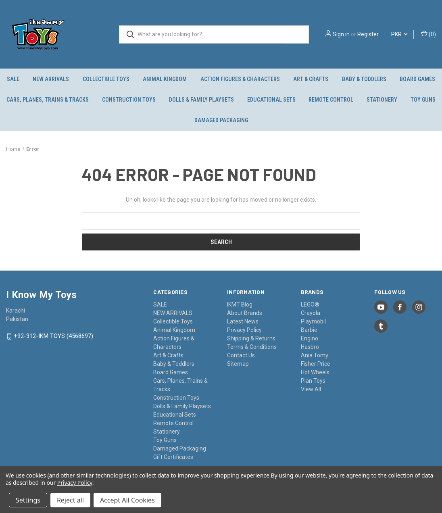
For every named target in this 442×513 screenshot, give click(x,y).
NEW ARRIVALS (51, 79)
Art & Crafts (310, 79)
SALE (13, 79)
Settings (28, 500)
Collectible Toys (106, 79)
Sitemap (238, 364)
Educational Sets (271, 99)
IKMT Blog (239, 304)
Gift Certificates (173, 457)
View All (311, 389)
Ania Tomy (314, 355)
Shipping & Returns (251, 338)
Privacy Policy (244, 330)
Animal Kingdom (165, 79)
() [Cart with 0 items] (428, 34)
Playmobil (313, 321)
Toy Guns (165, 440)
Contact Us (241, 355)
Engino (309, 338)
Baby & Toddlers (364, 79)
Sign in (341, 34)
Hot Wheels (315, 372)
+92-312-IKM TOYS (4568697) (53, 336)
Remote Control (331, 99)
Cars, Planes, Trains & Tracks (47, 99)
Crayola (310, 313)
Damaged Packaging (221, 120)
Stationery (382, 99)
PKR (399, 34)
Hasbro (310, 347)
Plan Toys (313, 380)
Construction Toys (129, 99)
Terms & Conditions (252, 347)
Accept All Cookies (127, 500)
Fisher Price (315, 364)
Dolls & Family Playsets (201, 99)
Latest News (243, 321)
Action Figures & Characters (240, 79)
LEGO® (310, 304)
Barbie (309, 330)
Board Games (417, 79)
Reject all (70, 500)
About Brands (244, 313)
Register (368, 34)
